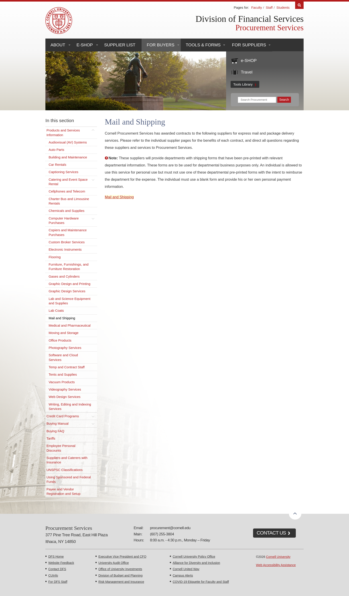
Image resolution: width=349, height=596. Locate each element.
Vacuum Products (62, 382)
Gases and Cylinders (64, 276)
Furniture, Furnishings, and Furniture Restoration (68, 266)
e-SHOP (85, 45)
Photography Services (65, 348)
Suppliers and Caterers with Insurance (67, 460)
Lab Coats (56, 310)
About (58, 45)
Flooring (55, 257)
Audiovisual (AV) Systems (68, 142)
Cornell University (278, 557)
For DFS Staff (57, 582)
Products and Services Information (63, 132)
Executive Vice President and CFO (122, 556)
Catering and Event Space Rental (68, 182)
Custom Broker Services (67, 242)
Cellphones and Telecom (67, 191)
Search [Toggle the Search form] (299, 5)
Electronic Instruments (65, 249)
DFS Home (56, 556)
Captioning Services (63, 172)
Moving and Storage (63, 333)
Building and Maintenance (68, 157)
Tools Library (243, 84)
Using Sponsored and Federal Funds (69, 479)
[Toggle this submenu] (93, 130)
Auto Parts (56, 150)
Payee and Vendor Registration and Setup (64, 491)
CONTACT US (271, 533)
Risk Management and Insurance (121, 582)
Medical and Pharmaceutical (69, 325)
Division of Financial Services (250, 19)
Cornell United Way (186, 569)
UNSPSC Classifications (65, 470)
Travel (246, 72)
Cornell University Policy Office (194, 556)
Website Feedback (61, 563)
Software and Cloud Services (63, 357)
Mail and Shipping (62, 318)
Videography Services (65, 389)
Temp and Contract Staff (66, 367)
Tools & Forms (203, 45)
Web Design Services (64, 397)
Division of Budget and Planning (120, 575)
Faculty (256, 7)
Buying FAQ (55, 431)
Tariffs (51, 438)
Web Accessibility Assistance (276, 565)
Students (283, 7)
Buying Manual (58, 423)
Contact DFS (57, 569)
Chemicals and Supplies (66, 211)
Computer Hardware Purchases (64, 220)
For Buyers (160, 45)
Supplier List (119, 45)
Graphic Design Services (67, 291)
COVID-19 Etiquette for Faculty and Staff (201, 582)
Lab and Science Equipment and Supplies (69, 301)
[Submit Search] (284, 100)
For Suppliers (249, 45)
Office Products (60, 340)
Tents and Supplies (63, 374)
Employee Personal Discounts (61, 448)
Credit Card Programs (63, 416)
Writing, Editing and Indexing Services (70, 406)
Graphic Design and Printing (69, 284)
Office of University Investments (120, 569)
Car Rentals (57, 164)
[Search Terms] (257, 100)
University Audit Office (113, 563)
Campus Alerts (183, 575)
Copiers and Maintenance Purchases (68, 232)
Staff (269, 7)
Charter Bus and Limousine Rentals (69, 201)
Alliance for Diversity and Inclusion (196, 563)
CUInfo (53, 575)
